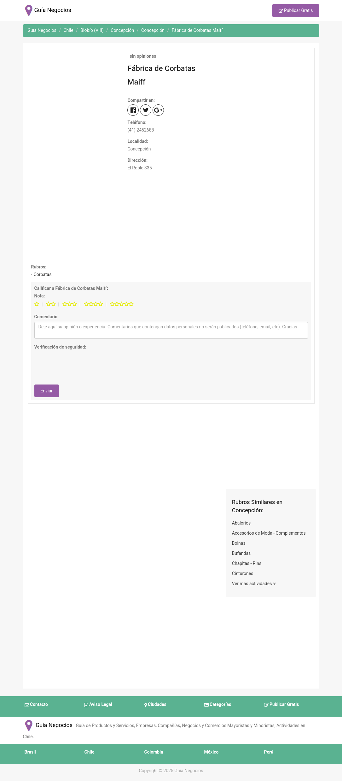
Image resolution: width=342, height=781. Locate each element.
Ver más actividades (254, 584)
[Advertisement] (74, 90)
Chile (89, 752)
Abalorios (241, 523)
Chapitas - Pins (246, 563)
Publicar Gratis (296, 11)
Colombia (153, 752)
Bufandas (241, 553)
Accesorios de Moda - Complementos (269, 533)
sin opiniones (142, 56)
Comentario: (46, 317)
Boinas (239, 543)
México (211, 752)
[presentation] (82, 364)
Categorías (217, 705)
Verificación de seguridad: (60, 347)
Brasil (30, 752)
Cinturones (242, 573)
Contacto (36, 705)
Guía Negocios (48, 725)
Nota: (39, 296)
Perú (269, 752)
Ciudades (155, 705)
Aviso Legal (98, 705)
